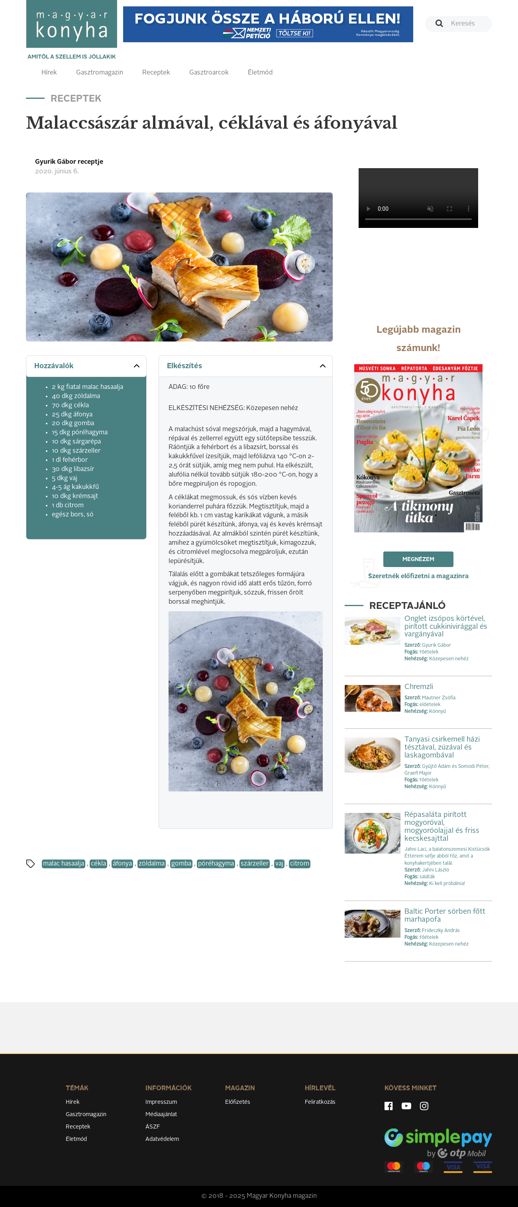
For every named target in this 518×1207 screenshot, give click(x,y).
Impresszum (161, 1102)
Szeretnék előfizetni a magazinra (418, 576)
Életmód (260, 73)
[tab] (86, 366)
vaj (279, 864)
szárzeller (255, 864)
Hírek (49, 73)
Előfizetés (237, 1102)
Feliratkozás (320, 1102)
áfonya (122, 864)
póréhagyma (216, 864)
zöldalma (152, 864)
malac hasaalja (63, 864)
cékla (98, 864)
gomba (181, 864)
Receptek (156, 73)
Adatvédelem (162, 1139)
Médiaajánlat (161, 1114)
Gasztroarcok (209, 73)
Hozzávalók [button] (87, 366)
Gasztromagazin (99, 73)
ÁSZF (152, 1127)
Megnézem (418, 559)
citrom (299, 864)
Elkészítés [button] (247, 366)
